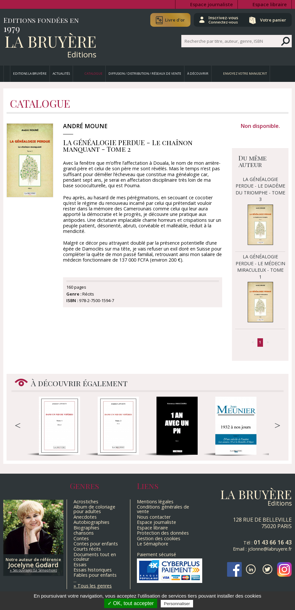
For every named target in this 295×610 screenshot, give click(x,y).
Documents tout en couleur (95, 556)
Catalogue (94, 73)
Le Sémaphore (152, 544)
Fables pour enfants (95, 575)
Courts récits (87, 549)
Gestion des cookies (158, 538)
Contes (81, 538)
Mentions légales (155, 501)
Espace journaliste (211, 4)
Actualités (61, 73)
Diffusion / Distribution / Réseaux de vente (144, 73)
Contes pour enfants (96, 544)
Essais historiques (93, 570)
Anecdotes (85, 517)
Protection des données (163, 533)
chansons (84, 533)
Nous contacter (154, 517)
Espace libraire (270, 4)
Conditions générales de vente (163, 509)
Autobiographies (91, 522)
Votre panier (273, 20)
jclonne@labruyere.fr (270, 549)
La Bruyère (50, 41)
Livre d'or (175, 20)
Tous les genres (94, 586)
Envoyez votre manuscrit (245, 73)
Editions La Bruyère (30, 73)
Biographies (86, 528)
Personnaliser (177, 603)
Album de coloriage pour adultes (94, 509)
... (75, 580)
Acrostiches (86, 501)
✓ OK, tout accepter (130, 603)
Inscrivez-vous (223, 19)
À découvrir (197, 73)
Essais (80, 564)
